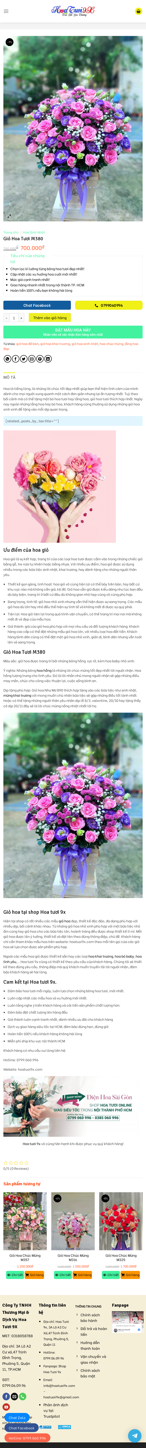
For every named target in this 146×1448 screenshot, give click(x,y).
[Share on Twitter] (23, 359)
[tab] (9, 377)
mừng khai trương (17, 695)
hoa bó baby (124, 956)
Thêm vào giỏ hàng (50, 317)
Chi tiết (17, 1274)
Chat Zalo (17, 1417)
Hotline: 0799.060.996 (27, 1437)
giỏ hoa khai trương (55, 343)
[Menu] (6, 11)
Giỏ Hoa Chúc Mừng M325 (121, 1257)
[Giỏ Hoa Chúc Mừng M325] (121, 1221)
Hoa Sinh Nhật (34, 232)
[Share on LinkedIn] (48, 359)
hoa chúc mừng (111, 343)
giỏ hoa (64, 921)
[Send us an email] (14, 1396)
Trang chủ (10, 232)
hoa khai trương (100, 956)
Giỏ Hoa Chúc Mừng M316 (73, 1257)
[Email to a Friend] (32, 359)
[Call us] (22, 1396)
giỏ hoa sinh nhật (85, 343)
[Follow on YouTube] (6, 1407)
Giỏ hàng (37, 1274)
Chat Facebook (21, 1427)
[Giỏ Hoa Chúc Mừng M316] (73, 1221)
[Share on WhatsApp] (7, 359)
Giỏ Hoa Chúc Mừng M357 (24, 1257)
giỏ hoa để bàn (27, 343)
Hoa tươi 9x (31, 1143)
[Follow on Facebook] (6, 1396)
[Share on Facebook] (15, 359)
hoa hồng (44, 670)
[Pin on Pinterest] (40, 359)
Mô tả (9, 377)
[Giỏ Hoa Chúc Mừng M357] (25, 1221)
